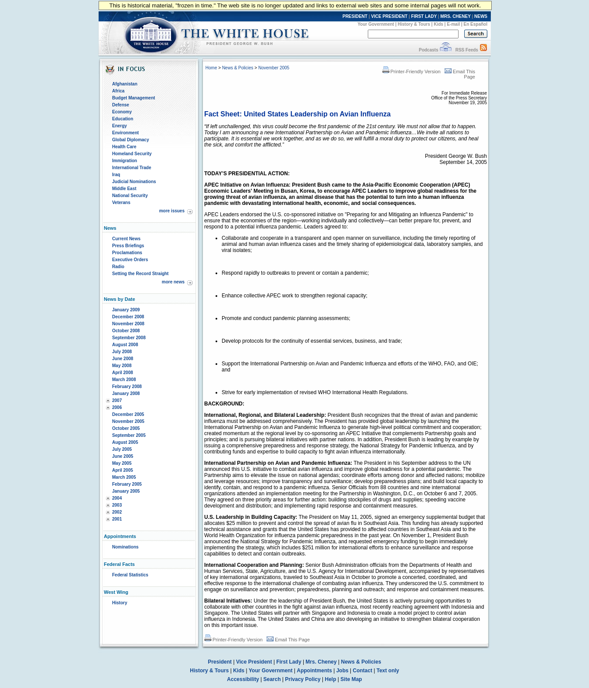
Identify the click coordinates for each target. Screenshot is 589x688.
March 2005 (124, 477)
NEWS (480, 16)
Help (330, 679)
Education (122, 118)
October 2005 (126, 428)
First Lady (288, 662)
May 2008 (121, 365)
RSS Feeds (466, 50)
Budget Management (133, 97)
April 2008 (122, 372)
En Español (475, 24)
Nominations (125, 547)
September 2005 (129, 435)
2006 (117, 407)
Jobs (342, 671)
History (119, 602)
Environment (125, 132)
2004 (117, 498)
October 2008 (126, 330)
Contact (363, 671)
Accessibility (243, 679)
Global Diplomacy (130, 139)
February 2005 (127, 484)
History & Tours (414, 24)
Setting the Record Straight (140, 273)
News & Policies (237, 67)
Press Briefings (128, 245)
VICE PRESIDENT (389, 16)
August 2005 (125, 442)
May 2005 (121, 463)
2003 (117, 505)
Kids (438, 24)
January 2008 (126, 393)
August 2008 (125, 344)
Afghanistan (124, 84)
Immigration (124, 160)
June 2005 (122, 456)
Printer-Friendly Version (411, 71)
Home (211, 67)
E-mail (453, 24)
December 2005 (128, 414)
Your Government (375, 24)
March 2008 (124, 379)
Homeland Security (132, 153)
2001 (117, 519)
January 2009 (126, 309)
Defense (120, 104)
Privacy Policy (302, 679)
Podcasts (428, 50)
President (220, 662)
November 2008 (128, 323)
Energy (119, 125)
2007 (117, 400)
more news (173, 281)
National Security (130, 195)
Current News (126, 238)
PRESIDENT (354, 16)
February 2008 (127, 386)
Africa (118, 91)
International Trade (131, 167)
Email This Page (288, 639)
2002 (117, 512)
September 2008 (129, 337)
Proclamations (127, 252)
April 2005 (122, 470)
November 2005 (128, 421)
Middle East (124, 188)
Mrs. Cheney (320, 662)
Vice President (254, 662)
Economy (122, 111)
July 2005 (122, 449)
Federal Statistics (130, 574)
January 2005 (126, 491)
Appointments (314, 671)
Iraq (116, 174)
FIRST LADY (424, 16)
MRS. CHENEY (455, 16)
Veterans (121, 202)
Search (272, 679)
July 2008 (122, 351)
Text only (388, 671)
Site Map (351, 679)
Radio (118, 266)
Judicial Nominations (134, 181)
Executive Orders (130, 259)
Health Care (124, 146)
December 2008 (128, 316)
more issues (172, 210)
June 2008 (122, 358)
